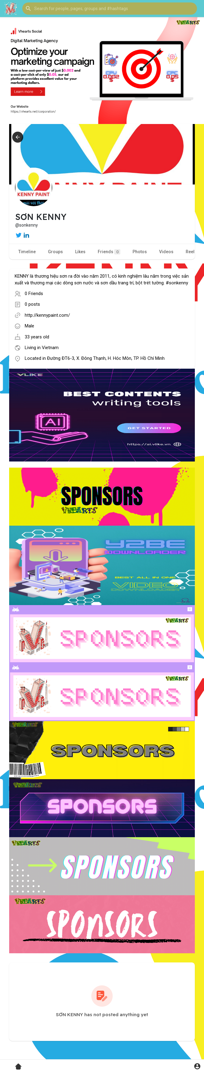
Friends (109, 251)
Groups (55, 251)
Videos (166, 251)
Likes (80, 251)
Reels (191, 251)
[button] (109, 8)
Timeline (27, 251)
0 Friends (34, 293)
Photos (140, 251)
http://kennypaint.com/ (47, 315)
